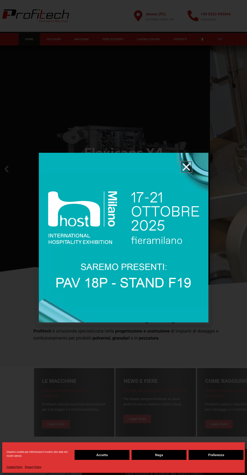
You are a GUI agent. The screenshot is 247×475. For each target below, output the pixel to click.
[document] (123, 237)
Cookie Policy (15, 467)
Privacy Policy (33, 467)
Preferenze (216, 455)
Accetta (102, 455)
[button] (186, 167)
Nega (159, 455)
